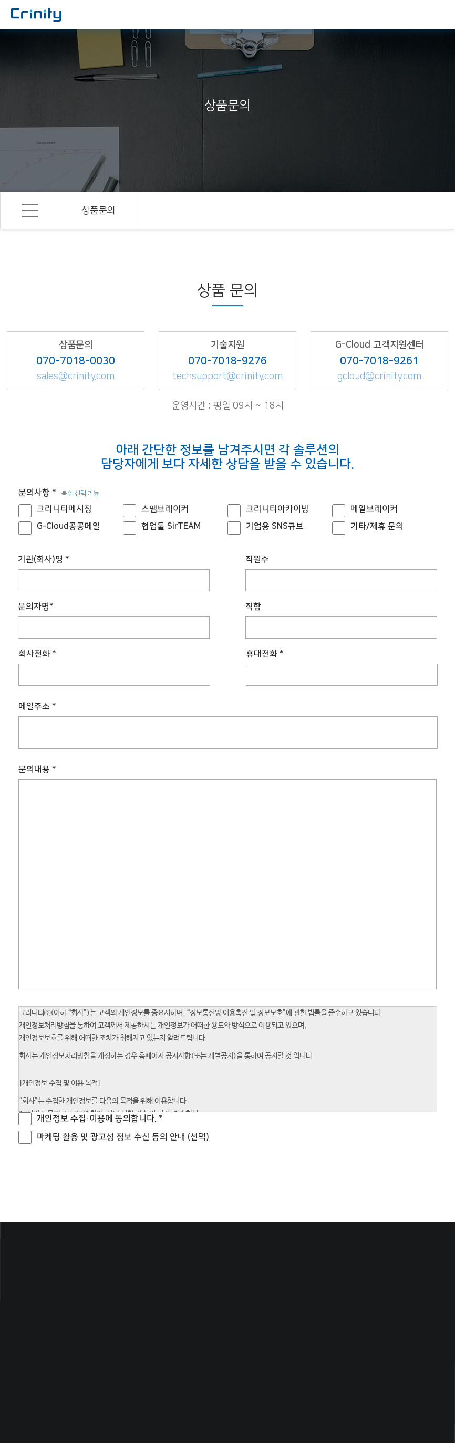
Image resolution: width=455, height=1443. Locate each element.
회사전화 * (37, 653)
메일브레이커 (374, 509)
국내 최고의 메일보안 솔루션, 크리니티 (36, 15)
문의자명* (36, 606)
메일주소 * (37, 706)
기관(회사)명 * (43, 559)
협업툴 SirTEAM (171, 526)
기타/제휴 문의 (377, 526)
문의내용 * (37, 769)
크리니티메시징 (64, 509)
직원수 (257, 559)
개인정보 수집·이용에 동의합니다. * (100, 1118)
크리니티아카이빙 (277, 509)
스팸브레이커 (165, 509)
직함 (253, 606)
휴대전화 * (265, 653)
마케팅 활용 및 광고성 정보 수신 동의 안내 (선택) (123, 1137)
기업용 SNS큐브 (275, 526)
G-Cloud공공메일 (68, 526)
